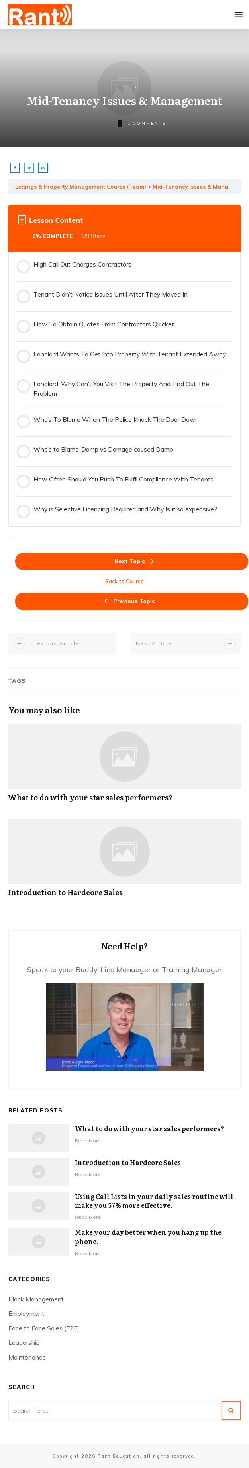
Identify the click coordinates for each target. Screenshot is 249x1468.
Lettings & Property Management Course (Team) (80, 186)
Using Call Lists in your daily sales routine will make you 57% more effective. (154, 1200)
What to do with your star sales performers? (124, 767)
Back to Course (124, 581)
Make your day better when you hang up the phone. (148, 1236)
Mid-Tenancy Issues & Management (201, 186)
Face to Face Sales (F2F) (43, 1328)
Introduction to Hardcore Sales (124, 862)
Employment (26, 1313)
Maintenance (27, 1357)
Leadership (24, 1342)
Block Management (36, 1299)
